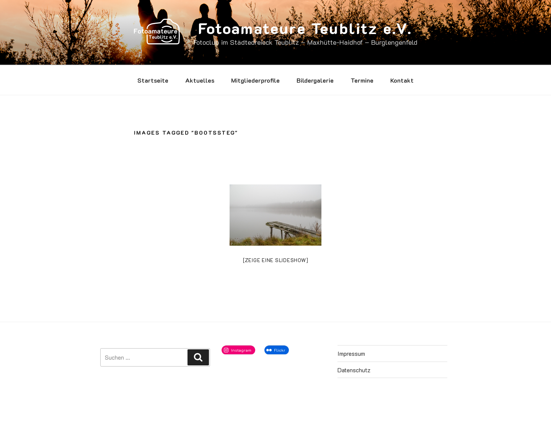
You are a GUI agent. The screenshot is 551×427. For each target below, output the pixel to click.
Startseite (152, 80)
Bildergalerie (315, 80)
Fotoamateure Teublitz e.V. (305, 28)
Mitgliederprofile (255, 80)
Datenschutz (353, 370)
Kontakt (402, 80)
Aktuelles (199, 80)
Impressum (351, 353)
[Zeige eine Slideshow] (275, 260)
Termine (361, 80)
